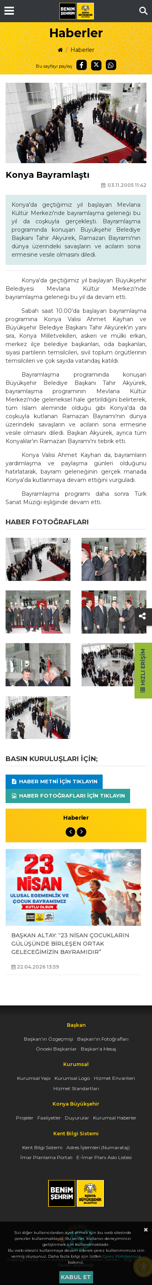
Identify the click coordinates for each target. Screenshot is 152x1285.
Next (81, 832)
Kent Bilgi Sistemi (42, 1147)
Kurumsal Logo (72, 1078)
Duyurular (77, 1118)
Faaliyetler (49, 1118)
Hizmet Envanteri (114, 1078)
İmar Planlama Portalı (46, 1157)
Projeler (24, 1118)
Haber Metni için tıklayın (54, 781)
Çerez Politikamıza (122, 1256)
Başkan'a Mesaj (98, 1049)
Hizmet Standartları (76, 1088)
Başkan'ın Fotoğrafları (103, 1039)
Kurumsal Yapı (34, 1078)
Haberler (82, 49)
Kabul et (76, 1277)
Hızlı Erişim (142, 671)
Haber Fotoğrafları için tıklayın (68, 795)
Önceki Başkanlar (56, 1049)
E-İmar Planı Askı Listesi (104, 1157)
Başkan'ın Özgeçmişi (48, 1039)
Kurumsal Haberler (114, 1118)
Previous (70, 832)
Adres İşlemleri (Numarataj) (98, 1147)
